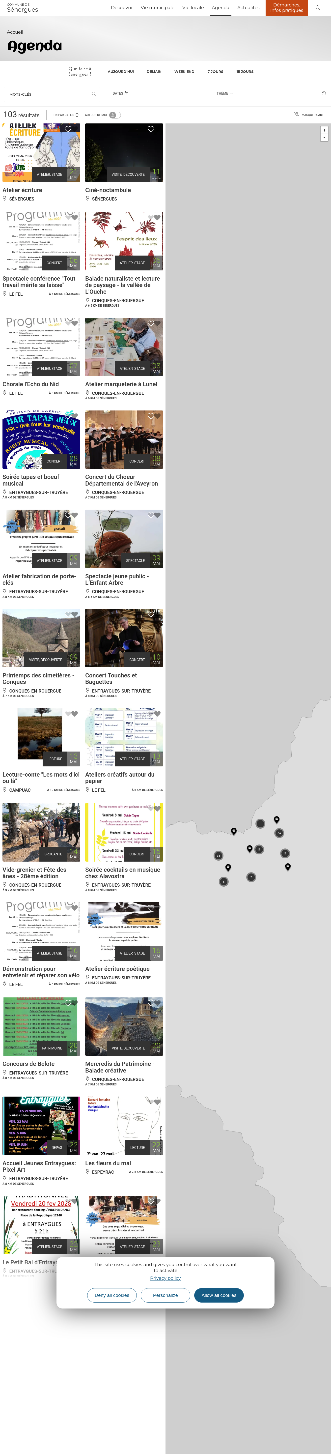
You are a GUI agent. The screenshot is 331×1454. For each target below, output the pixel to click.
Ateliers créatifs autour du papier (120, 778)
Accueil (15, 32)
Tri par (66, 115)
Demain (154, 71)
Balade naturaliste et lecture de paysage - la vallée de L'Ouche (122, 285)
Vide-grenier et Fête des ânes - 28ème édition (34, 873)
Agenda (220, 7)
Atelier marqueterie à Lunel (121, 384)
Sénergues (22, 8)
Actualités (248, 7)
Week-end (184, 71)
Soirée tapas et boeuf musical (30, 480)
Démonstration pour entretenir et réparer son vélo (41, 972)
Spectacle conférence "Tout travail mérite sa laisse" (39, 282)
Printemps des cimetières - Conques (38, 678)
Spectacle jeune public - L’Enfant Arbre (117, 579)
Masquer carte (309, 115)
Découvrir (122, 7)
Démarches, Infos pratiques (286, 7)
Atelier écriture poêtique (117, 968)
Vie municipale (157, 7)
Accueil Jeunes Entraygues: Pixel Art (39, 1166)
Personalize (165, 1295)
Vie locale (193, 7)
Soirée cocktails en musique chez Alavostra (122, 873)
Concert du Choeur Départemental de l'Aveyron (121, 480)
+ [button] (324, 130)
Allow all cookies (219, 1295)
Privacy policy (165, 1278)
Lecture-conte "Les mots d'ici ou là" (41, 778)
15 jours (245, 71)
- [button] (324, 137)
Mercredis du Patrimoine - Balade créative (120, 1067)
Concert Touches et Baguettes (111, 678)
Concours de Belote (28, 1063)
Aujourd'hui (121, 71)
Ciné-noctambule (108, 190)
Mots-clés (20, 94)
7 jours (215, 71)
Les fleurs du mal (108, 1163)
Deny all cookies (112, 1295)
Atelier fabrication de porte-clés (39, 579)
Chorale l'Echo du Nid (30, 384)
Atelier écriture (22, 190)
